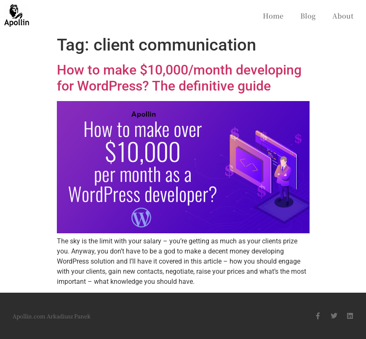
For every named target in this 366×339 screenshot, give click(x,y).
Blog (307, 16)
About (342, 16)
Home (273, 16)
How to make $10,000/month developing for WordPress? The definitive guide (179, 78)
